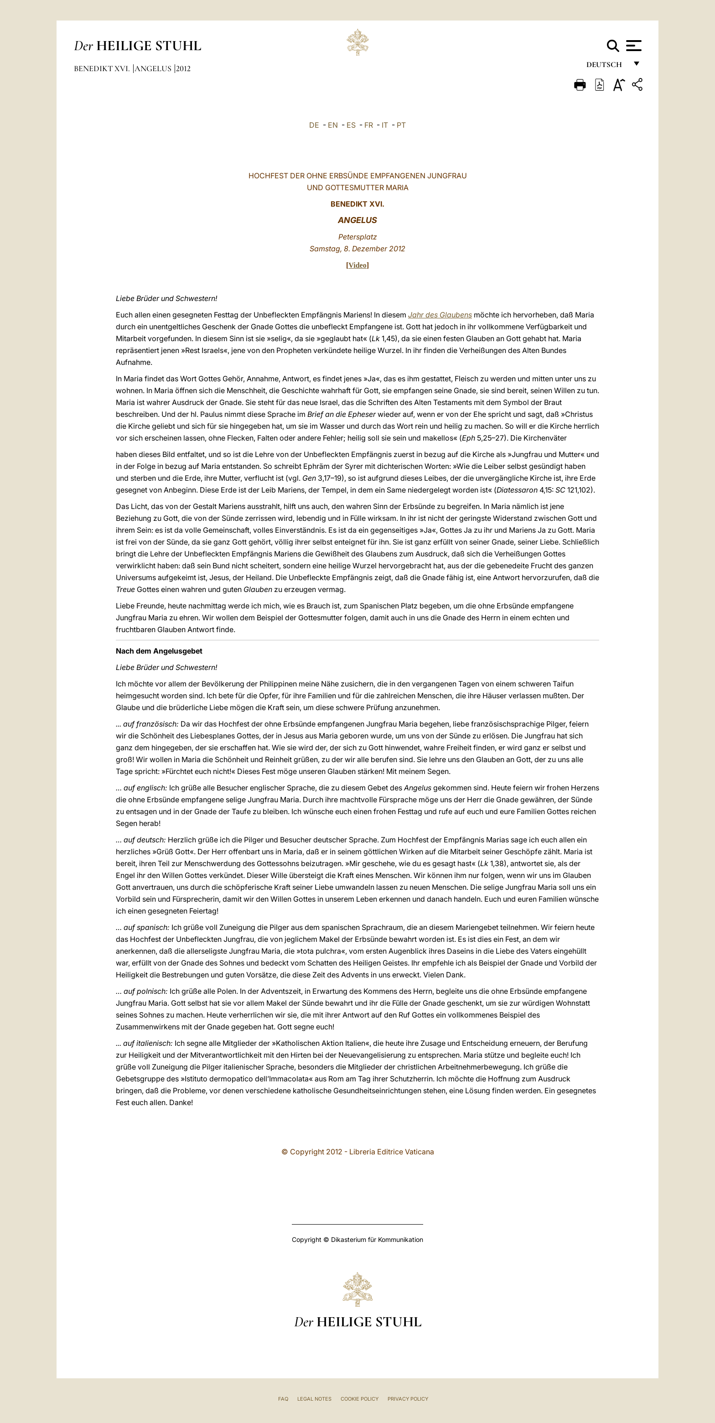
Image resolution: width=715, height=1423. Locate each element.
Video (357, 265)
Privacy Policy (408, 1399)
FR (368, 125)
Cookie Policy (359, 1399)
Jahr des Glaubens (440, 314)
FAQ (283, 1399)
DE (314, 125)
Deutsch (606, 67)
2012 (183, 68)
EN (333, 125)
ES (351, 125)
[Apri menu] (633, 45)
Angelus (154, 68)
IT (385, 125)
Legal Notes (314, 1399)
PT (401, 125)
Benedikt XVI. (103, 68)
